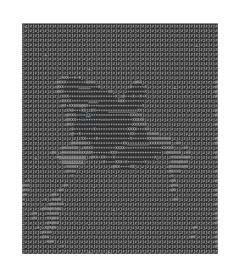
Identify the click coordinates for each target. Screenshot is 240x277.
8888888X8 (72, 166)
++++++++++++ (122, 105)
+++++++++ (138, 144)
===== (84, 76)
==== (93, 93)
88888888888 (72, 161)
